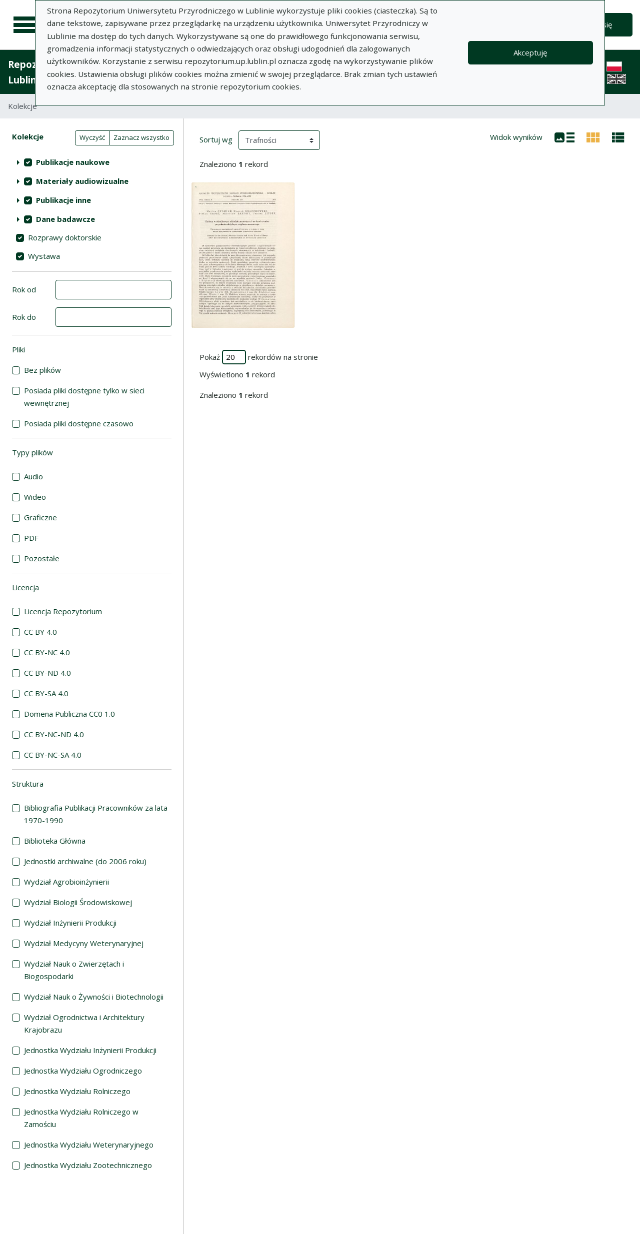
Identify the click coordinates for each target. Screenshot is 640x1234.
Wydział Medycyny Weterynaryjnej (84, 943)
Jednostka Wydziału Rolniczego (77, 1091)
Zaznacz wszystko (142, 137)
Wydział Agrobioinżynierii (66, 882)
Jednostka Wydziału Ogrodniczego (83, 1071)
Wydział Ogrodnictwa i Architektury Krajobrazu (84, 1023)
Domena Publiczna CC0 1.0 (69, 714)
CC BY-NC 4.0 (47, 652)
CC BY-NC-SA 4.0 (53, 755)
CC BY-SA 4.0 (46, 693)
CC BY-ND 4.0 (47, 673)
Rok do (24, 317)
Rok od (24, 289)
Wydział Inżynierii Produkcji (70, 923)
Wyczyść (92, 137)
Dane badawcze (65, 219)
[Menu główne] (26, 25)
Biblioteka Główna (55, 841)
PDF (31, 538)
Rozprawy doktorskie (65, 237)
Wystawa (44, 256)
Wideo (35, 497)
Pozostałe (42, 558)
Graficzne (40, 517)
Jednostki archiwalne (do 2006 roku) (85, 861)
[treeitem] (92, 161)
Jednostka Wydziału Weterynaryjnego (89, 1145)
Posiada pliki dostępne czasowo (79, 423)
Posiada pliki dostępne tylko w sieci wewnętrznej (84, 396)
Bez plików (42, 370)
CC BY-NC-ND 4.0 (54, 734)
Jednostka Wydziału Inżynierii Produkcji (90, 1050)
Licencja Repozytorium (63, 611)
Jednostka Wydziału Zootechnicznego (88, 1165)
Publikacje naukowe (73, 162)
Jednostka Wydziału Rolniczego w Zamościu (81, 1118)
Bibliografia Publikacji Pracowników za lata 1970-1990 (96, 814)
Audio (33, 476)
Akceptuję (530, 52)
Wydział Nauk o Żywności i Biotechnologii (94, 997)
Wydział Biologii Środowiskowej (78, 902)
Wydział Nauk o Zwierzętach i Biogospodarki (74, 970)
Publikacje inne (63, 200)
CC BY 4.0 (40, 632)
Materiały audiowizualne (82, 181)
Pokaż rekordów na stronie (259, 357)
